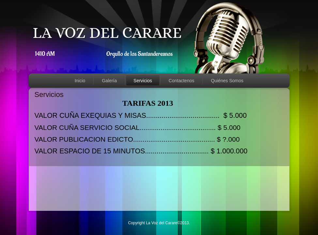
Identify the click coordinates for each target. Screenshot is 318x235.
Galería (109, 80)
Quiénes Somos (227, 80)
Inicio (80, 80)
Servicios (142, 80)
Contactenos (181, 80)
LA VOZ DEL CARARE (107, 32)
